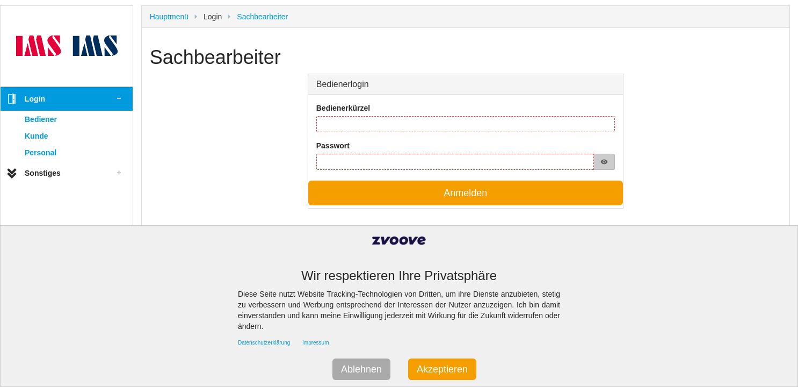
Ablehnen (361, 369)
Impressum (315, 343)
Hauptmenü (169, 16)
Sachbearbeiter (262, 16)
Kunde (36, 136)
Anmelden (465, 193)
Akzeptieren (442, 369)
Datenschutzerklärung (264, 343)
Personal (40, 152)
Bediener (41, 119)
